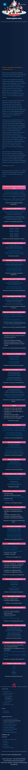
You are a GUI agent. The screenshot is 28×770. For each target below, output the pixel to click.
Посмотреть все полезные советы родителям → (14, 659)
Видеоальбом (6, 712)
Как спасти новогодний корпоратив (12, 319)
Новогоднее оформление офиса (14, 265)
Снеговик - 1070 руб (14, 229)
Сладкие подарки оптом (14, 245)
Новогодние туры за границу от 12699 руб (14, 192)
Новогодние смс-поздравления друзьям (13, 568)
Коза (14, 668)
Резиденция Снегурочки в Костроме (14, 451)
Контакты (5, 741)
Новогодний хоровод (8, 500)
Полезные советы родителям (14, 642)
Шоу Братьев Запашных (14, 281)
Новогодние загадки (14, 596)
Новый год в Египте (14, 359)
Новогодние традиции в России (14, 463)
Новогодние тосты (14, 543)
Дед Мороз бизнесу (8, 694)
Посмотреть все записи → (14, 255)
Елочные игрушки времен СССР (14, 397)
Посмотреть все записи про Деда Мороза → (14, 437)
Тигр (14, 665)
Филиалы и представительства (10, 739)
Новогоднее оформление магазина (14, 269)
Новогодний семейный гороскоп (14, 531)
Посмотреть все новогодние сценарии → (14, 502)
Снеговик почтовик (14, 581)
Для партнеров (9, 701)
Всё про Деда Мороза (14, 425)
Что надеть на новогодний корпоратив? (13, 324)
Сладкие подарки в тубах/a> (14, 250)
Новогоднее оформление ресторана (14, 262)
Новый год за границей (14, 354)
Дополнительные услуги (9, 704)
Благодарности (7, 745)
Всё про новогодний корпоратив (14, 312)
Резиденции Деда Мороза (14, 208)
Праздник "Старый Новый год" (14, 464)
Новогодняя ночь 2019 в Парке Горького (14, 298)
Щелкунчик (14, 586)
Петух (14, 667)
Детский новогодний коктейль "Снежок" (14, 476)
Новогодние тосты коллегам (10, 546)
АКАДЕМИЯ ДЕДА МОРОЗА (7, 716)
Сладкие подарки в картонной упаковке (14, 248)
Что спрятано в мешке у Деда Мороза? (14, 435)
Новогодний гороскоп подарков (14, 537)
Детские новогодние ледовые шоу (14, 288)
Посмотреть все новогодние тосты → (14, 557)
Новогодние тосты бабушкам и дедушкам (13, 551)
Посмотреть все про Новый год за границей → (14, 365)
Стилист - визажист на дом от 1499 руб (14, 200)
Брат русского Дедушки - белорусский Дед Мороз (14, 430)
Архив (14, 405)
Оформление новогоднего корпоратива (13, 314)
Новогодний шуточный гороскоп (14, 535)
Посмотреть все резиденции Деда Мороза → (14, 221)
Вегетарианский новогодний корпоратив (13, 321)
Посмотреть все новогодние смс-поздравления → (14, 574)
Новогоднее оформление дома (14, 267)
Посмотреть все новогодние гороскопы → (13, 539)
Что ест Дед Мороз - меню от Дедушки (14, 434)
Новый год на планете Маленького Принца (13, 496)
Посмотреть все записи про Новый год (14, 469)
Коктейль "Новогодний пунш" (13, 477)
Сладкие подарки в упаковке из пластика (14, 252)
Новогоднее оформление (14, 260)
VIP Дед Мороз (7, 702)
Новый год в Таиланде (14, 363)
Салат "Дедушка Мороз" (14, 483)
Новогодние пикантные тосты (10, 549)
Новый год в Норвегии (14, 357)
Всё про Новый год (14, 459)
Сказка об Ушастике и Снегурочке (11, 618)
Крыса (14, 674)
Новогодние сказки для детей (14, 607)
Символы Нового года (14, 663)
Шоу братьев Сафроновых (14, 284)
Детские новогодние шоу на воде (14, 286)
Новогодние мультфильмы (14, 579)
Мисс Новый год (14, 583)
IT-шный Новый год (8, 338)
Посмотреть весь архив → (14, 420)
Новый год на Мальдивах (14, 361)
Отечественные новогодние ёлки (13, 380)
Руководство (6, 742)
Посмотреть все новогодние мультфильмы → (14, 591)
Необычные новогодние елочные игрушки (14, 396)
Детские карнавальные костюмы (14, 226)
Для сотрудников (9, 696)
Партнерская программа (9, 747)
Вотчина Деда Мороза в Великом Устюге (14, 212)
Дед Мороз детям (7, 691)
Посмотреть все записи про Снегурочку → (13, 455)
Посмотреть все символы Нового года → (14, 676)
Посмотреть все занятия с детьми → (14, 638)
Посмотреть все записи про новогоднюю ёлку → (14, 382)
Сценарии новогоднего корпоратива (14, 333)
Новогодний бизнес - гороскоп (14, 530)
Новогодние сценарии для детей (14, 491)
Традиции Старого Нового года (14, 467)
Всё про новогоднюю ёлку (14, 369)
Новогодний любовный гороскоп (14, 534)
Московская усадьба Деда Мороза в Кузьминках (14, 211)
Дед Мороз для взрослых (9, 693)
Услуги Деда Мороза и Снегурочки (11, 719)
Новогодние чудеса (8, 616)
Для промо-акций (9, 699)
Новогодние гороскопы (14, 526)
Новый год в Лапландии (14, 356)
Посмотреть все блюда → (14, 486)
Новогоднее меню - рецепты (14, 474)
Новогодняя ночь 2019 (14, 296)
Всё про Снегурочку (14, 442)
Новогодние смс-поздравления (14, 561)
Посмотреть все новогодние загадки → (14, 603)
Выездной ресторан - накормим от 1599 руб (14, 190)
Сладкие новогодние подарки (14, 243)
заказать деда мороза (14, 14)
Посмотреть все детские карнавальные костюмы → (14, 238)
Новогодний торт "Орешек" (14, 479)
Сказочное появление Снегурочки (11, 610)
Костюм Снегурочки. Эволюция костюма (14, 449)
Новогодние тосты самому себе (11, 547)
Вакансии (6, 744)
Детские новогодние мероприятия (14, 279)
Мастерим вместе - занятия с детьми (14, 625)
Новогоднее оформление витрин (14, 270)
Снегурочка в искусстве (14, 446)
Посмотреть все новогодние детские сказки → (14, 620)
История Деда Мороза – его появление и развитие (14, 427)
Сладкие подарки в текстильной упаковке (14, 253)
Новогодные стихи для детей (14, 507)
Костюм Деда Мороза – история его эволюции (14, 429)
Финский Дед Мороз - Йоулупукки (14, 432)
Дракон (14, 671)
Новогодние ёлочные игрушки (14, 387)
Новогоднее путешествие (14, 588)
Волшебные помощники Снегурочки (14, 447)
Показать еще (6, 734)
